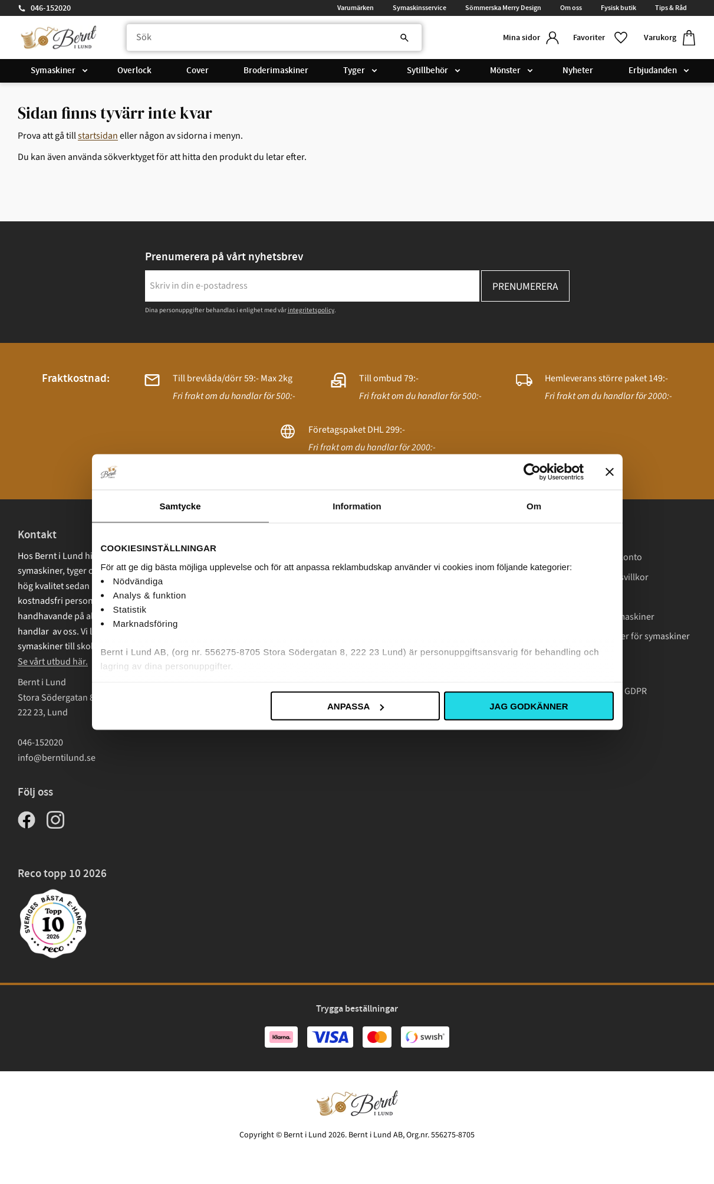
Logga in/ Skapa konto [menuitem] (597, 557)
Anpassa (355, 706)
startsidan (98, 135)
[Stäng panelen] (610, 472)
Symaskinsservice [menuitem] (419, 7)
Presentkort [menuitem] (576, 671)
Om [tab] (534, 506)
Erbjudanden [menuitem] (653, 72)
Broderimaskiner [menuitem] (276, 72)
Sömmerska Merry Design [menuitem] (503, 7)
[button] (599, 38)
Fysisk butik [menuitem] (618, 7)
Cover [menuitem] (197, 72)
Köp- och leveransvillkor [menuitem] (601, 577)
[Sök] (395, 38)
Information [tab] (357, 506)
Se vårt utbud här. (53, 661)
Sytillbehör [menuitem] (427, 72)
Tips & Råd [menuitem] (671, 7)
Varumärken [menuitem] (355, 7)
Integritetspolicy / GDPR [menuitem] (600, 691)
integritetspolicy (311, 310)
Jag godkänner (528, 706)
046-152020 (51, 8)
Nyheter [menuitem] (577, 72)
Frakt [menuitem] (563, 596)
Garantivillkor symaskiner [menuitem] (603, 616)
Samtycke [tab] (179, 506)
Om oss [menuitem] (571, 7)
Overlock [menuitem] (134, 72)
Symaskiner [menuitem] (53, 72)
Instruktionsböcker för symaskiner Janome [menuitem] (621, 644)
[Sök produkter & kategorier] (270, 38)
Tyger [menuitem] (354, 72)
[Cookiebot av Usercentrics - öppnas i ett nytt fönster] (532, 472)
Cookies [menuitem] (569, 711)
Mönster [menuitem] (505, 72)
